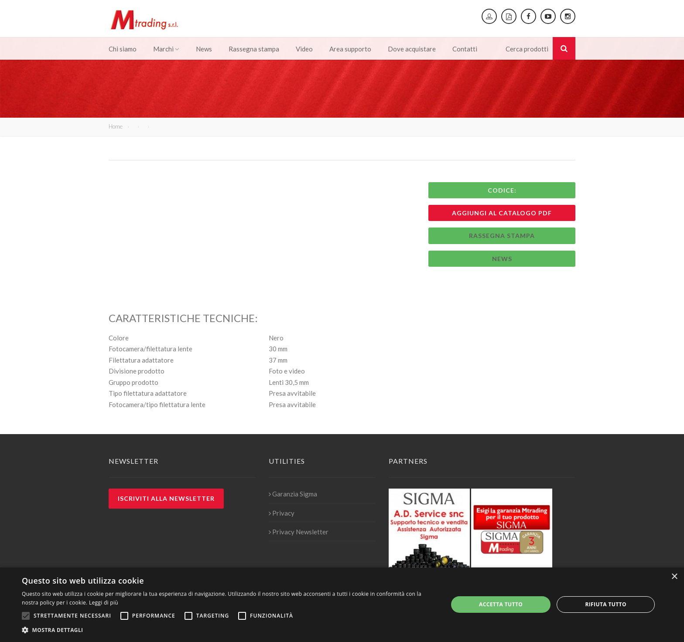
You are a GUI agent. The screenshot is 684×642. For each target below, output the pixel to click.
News (204, 49)
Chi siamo (123, 49)
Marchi (166, 49)
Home (116, 126)
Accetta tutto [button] (501, 604)
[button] (228, 630)
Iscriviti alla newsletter (166, 498)
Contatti (464, 49)
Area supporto (350, 49)
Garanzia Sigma (293, 494)
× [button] (674, 577)
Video (304, 49)
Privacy (281, 513)
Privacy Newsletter (298, 532)
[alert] (342, 604)
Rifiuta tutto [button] (605, 604)
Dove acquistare (412, 49)
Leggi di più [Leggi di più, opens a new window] (103, 602)
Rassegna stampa (254, 49)
